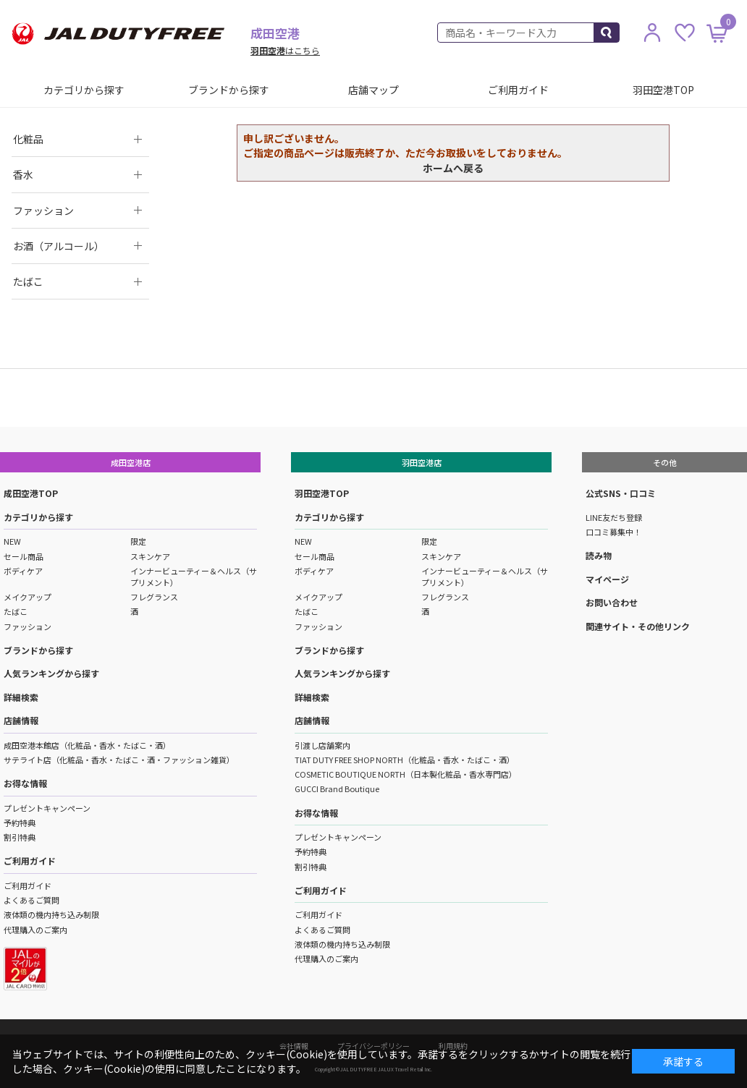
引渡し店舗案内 (322, 745)
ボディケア (23, 571)
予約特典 (19, 822)
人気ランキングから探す (51, 673)
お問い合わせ (612, 602)
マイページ (607, 579)
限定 (138, 541)
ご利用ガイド (518, 89)
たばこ (16, 611)
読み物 (599, 555)
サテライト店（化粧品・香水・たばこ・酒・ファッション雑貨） (119, 759)
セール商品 (23, 556)
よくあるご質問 (31, 900)
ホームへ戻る (453, 168)
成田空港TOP (31, 493)
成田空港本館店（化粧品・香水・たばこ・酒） (87, 745)
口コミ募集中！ (613, 531)
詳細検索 (21, 697)
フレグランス (154, 597)
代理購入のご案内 (35, 929)
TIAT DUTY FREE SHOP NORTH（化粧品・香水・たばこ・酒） (405, 759)
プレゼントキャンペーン (47, 808)
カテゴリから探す (83, 89)
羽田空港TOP (663, 89)
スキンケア (150, 556)
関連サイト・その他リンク (638, 626)
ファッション (27, 626)
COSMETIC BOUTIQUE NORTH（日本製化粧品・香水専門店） (406, 774)
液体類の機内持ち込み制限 (51, 914)
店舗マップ (373, 89)
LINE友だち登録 (614, 517)
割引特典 (19, 837)
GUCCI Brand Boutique (337, 788)
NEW (12, 541)
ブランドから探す (228, 89)
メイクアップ (27, 597)
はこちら (285, 50)
